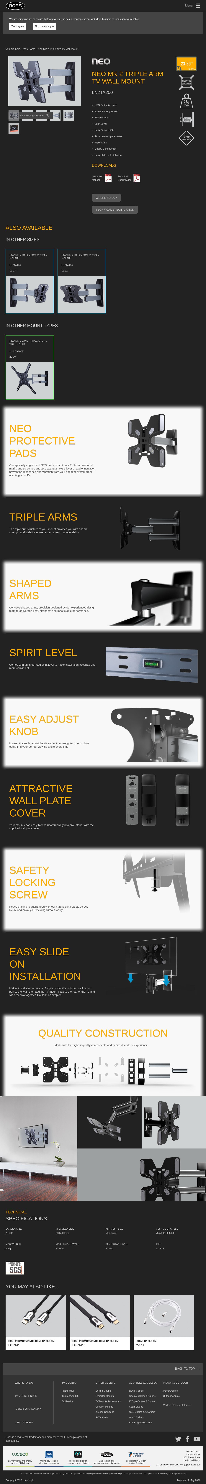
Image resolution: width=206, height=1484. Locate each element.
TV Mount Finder (26, 1396)
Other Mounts (105, 1382)
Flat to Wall (68, 1390)
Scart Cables (136, 1406)
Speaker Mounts (104, 1406)
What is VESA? (24, 1422)
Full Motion (68, 1401)
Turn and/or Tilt (70, 1396)
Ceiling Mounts (103, 1390)
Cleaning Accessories (140, 1422)
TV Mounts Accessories (108, 1401)
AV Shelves (101, 1417)
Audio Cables (136, 1417)
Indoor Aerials (170, 1390)
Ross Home (28, 49)
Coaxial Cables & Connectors (145, 1396)
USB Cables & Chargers (142, 1412)
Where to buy (106, 197)
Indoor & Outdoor (175, 1382)
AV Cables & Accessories (146, 1382)
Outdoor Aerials (171, 1396)
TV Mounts (69, 1382)
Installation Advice (28, 1409)
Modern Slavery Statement (177, 1405)
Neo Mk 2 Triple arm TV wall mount (58, 49)
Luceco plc (28, 1480)
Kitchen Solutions (104, 1412)
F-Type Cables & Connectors (144, 1401)
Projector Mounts (104, 1396)
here (109, 19)
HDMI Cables (136, 1390)
